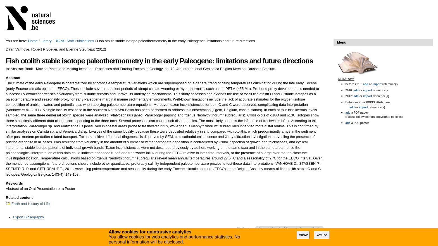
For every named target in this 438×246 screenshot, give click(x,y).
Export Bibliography (28, 217)
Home (33, 41)
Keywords (14, 183)
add (365, 84)
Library (46, 41)
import (377, 84)
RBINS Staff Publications (74, 41)
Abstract (13, 78)
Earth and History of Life (30, 204)
